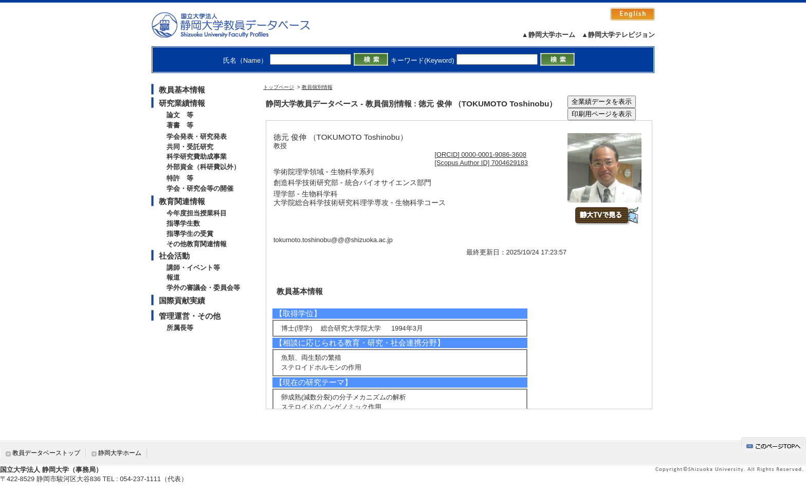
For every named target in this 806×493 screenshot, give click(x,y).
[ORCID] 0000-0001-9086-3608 (481, 154)
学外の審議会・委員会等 (203, 287)
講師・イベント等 (193, 267)
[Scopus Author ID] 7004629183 (481, 163)
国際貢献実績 (182, 300)
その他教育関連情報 (197, 244)
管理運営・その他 (190, 316)
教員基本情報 (182, 89)
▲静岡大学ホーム (548, 35)
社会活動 (174, 255)
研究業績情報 (182, 103)
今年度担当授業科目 (197, 213)
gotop (773, 444)
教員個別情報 (317, 87)
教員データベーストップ (46, 453)
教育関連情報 (182, 201)
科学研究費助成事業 (197, 156)
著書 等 (180, 125)
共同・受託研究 (190, 147)
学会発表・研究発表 (197, 136)
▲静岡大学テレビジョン (618, 35)
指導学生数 (183, 223)
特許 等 (180, 178)
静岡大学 (241, 25)
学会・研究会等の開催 (200, 188)
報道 (173, 277)
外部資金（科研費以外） (203, 167)
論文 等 (180, 115)
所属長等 (180, 328)
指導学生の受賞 (190, 234)
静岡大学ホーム (119, 453)
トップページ (278, 87)
